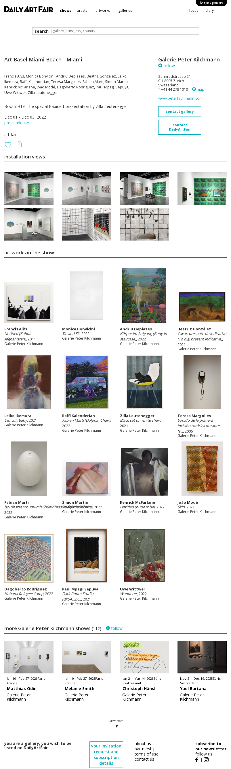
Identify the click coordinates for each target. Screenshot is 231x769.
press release (16, 122)
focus (193, 10)
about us (143, 743)
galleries (125, 10)
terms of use (147, 754)
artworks (103, 10)
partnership (145, 748)
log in (211, 3)
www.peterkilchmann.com (180, 98)
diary (209, 10)
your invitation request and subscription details (106, 754)
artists (82, 10)
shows (65, 10)
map (198, 89)
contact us (144, 759)
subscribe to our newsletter (210, 746)
